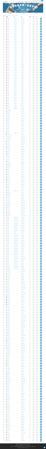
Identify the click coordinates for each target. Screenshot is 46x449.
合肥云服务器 (22, 34)
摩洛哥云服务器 (8, 437)
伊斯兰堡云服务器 (22, 151)
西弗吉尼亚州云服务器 (16, 266)
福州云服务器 (22, 95)
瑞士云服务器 (8, 401)
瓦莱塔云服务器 (22, 427)
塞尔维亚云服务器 (8, 348)
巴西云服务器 (8, 279)
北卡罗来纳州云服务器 (16, 235)
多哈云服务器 (22, 123)
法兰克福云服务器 (22, 363)
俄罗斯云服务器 (8, 312)
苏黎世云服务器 (22, 404)
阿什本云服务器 (22, 248)
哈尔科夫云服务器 (22, 307)
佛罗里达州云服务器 (16, 223)
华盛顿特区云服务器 (16, 238)
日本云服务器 (8, 159)
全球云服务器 (9, 13)
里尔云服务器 (22, 386)
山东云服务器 (15, 39)
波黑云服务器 (8, 394)
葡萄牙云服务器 (8, 419)
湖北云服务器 (15, 85)
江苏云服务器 (15, 54)
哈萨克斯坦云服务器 (9, 136)
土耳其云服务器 (8, 141)
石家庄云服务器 (22, 67)
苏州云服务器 (22, 59)
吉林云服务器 (15, 26)
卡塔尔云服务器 (8, 123)
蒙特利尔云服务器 (22, 200)
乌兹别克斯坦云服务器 (9, 110)
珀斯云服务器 (22, 304)
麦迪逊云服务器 (22, 243)
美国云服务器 (8, 220)
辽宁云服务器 (15, 100)
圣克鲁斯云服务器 (22, 289)
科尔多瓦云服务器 (22, 294)
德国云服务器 (8, 363)
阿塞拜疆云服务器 (8, 182)
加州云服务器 (15, 233)
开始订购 (41, 21)
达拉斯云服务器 (22, 251)
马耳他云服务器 (8, 427)
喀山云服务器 (22, 322)
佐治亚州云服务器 (15, 220)
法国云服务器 (8, 386)
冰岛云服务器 (8, 340)
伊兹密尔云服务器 (22, 141)
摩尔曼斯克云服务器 (23, 325)
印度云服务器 (8, 126)
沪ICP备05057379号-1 (30, 446)
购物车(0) (42, 0)
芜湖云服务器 (22, 36)
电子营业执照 (34, 446)
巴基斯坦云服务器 (8, 151)
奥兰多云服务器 (22, 223)
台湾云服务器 (8, 133)
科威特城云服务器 (22, 169)
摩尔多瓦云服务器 (8, 378)
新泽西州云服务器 (15, 256)
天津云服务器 (15, 29)
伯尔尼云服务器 (22, 401)
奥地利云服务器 (8, 353)
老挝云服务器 (8, 174)
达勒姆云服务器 (22, 235)
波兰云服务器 (8, 391)
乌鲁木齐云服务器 (22, 52)
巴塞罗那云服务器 (22, 422)
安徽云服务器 (15, 34)
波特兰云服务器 (22, 228)
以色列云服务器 (8, 113)
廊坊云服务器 (22, 64)
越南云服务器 (8, 179)
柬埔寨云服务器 (8, 161)
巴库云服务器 (22, 182)
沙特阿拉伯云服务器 (9, 164)
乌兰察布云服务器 (22, 21)
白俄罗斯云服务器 (8, 406)
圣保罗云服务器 (22, 279)
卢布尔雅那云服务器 (23, 381)
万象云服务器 (22, 174)
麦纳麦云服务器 (22, 154)
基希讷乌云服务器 (22, 378)
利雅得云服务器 (22, 164)
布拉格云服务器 (22, 376)
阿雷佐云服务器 (22, 371)
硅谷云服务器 (22, 233)
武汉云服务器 (22, 85)
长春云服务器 (22, 26)
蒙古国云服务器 (8, 177)
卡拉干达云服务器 (22, 136)
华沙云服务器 (22, 391)
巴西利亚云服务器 (22, 281)
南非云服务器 (8, 432)
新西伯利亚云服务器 (23, 327)
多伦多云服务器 (22, 197)
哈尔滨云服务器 (22, 108)
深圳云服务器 (22, 49)
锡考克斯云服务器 (22, 256)
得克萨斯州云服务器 (16, 251)
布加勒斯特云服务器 (23, 409)
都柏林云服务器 (22, 396)
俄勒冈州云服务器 (15, 228)
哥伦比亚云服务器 (8, 274)
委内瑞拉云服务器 (8, 276)
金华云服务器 (22, 82)
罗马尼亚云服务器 (8, 409)
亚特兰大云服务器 (22, 220)
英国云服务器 (8, 414)
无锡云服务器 (22, 57)
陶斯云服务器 (22, 253)
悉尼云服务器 (22, 302)
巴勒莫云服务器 (22, 368)
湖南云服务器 (15, 87)
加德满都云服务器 (22, 149)
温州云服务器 (22, 77)
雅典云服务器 (22, 358)
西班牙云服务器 (8, 422)
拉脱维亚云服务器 (8, 373)
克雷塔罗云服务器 (22, 205)
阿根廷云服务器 (8, 294)
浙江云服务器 (15, 72)
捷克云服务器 (8, 376)
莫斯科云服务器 (22, 330)
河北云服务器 (15, 64)
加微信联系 (39, 0)
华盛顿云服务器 (22, 238)
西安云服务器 (22, 105)
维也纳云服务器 (22, 355)
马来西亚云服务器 (8, 192)
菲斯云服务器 (22, 437)
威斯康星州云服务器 (16, 243)
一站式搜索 (23, 13)
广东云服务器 (15, 44)
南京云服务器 (22, 54)
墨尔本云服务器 (22, 299)
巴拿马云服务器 (8, 210)
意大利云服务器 (8, 368)
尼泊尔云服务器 (8, 149)
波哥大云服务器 (22, 274)
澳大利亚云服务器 (8, 297)
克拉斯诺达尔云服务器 (23, 317)
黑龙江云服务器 (15, 108)
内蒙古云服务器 (15, 21)
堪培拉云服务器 (22, 297)
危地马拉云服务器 (8, 202)
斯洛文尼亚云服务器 (9, 381)
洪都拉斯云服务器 (8, 215)
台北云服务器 (22, 133)
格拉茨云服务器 (22, 353)
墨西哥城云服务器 (22, 207)
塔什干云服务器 (22, 110)
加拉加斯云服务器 (22, 276)
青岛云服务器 (22, 39)
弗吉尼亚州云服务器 (16, 248)
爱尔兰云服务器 (8, 396)
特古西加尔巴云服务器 (23, 215)
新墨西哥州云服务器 (16, 253)
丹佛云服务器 (22, 261)
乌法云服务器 (22, 312)
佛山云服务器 (22, 44)
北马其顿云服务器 (8, 345)
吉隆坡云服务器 (22, 192)
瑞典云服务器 (8, 399)
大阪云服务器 (22, 159)
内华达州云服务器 (15, 230)
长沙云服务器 (22, 87)
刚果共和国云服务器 (9, 429)
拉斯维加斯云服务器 (23, 230)
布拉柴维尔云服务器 (23, 429)
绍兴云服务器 (22, 80)
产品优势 (36, 13)
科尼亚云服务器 (22, 146)
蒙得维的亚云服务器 (23, 271)
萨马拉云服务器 (22, 332)
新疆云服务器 (15, 52)
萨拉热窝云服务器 (22, 394)
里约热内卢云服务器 (23, 284)
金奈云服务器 (22, 131)
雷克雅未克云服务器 (23, 340)
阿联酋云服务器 (8, 187)
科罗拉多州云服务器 (16, 261)
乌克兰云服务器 (8, 307)
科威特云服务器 (8, 169)
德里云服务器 (22, 128)
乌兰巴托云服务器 (22, 177)
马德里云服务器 (22, 424)
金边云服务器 (22, 161)
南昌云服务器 (22, 62)
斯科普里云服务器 (22, 345)
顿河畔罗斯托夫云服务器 (23, 335)
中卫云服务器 (22, 31)
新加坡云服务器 (8, 156)
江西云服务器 (15, 62)
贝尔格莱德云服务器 (23, 348)
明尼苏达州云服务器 (16, 258)
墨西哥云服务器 (8, 205)
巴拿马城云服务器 (22, 210)
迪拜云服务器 (22, 187)
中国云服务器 (8, 21)
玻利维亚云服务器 (8, 289)
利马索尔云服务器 (22, 350)
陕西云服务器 (15, 105)
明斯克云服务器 (22, 406)
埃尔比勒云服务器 (22, 118)
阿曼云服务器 (8, 184)
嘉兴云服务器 (22, 72)
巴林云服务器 (8, 154)
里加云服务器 (22, 373)
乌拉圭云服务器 (8, 271)
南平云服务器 (22, 90)
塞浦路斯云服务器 (8, 350)
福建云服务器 (15, 90)
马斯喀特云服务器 (22, 184)
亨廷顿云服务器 (22, 266)
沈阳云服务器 (22, 100)
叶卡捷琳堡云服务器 (23, 320)
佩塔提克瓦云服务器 (23, 113)
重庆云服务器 (15, 103)
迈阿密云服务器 (22, 225)
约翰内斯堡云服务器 (23, 432)
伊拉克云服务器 (8, 118)
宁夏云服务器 (15, 31)
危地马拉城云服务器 (23, 202)
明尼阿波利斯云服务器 (23, 258)
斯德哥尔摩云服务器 (23, 399)
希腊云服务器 (8, 358)
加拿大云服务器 (8, 197)
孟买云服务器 (22, 126)
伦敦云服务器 (22, 414)
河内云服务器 (22, 179)
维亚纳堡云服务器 (22, 419)
